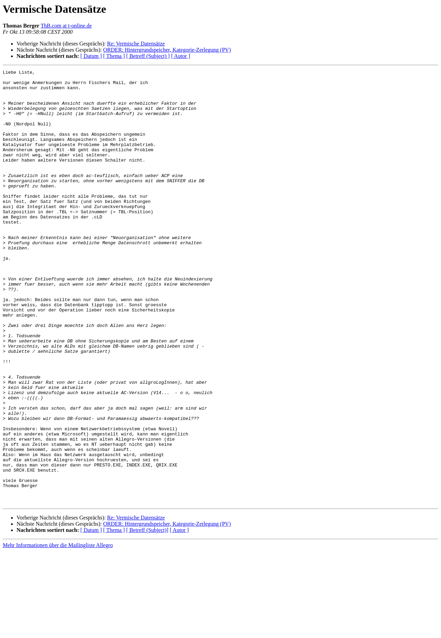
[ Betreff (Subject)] (147, 617)
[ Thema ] (114, 56)
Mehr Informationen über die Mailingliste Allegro (58, 632)
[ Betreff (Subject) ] (148, 56)
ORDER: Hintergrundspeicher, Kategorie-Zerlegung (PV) (167, 50)
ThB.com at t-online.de (66, 26)
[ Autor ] (180, 56)
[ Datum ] (91, 56)
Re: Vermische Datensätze (136, 44)
